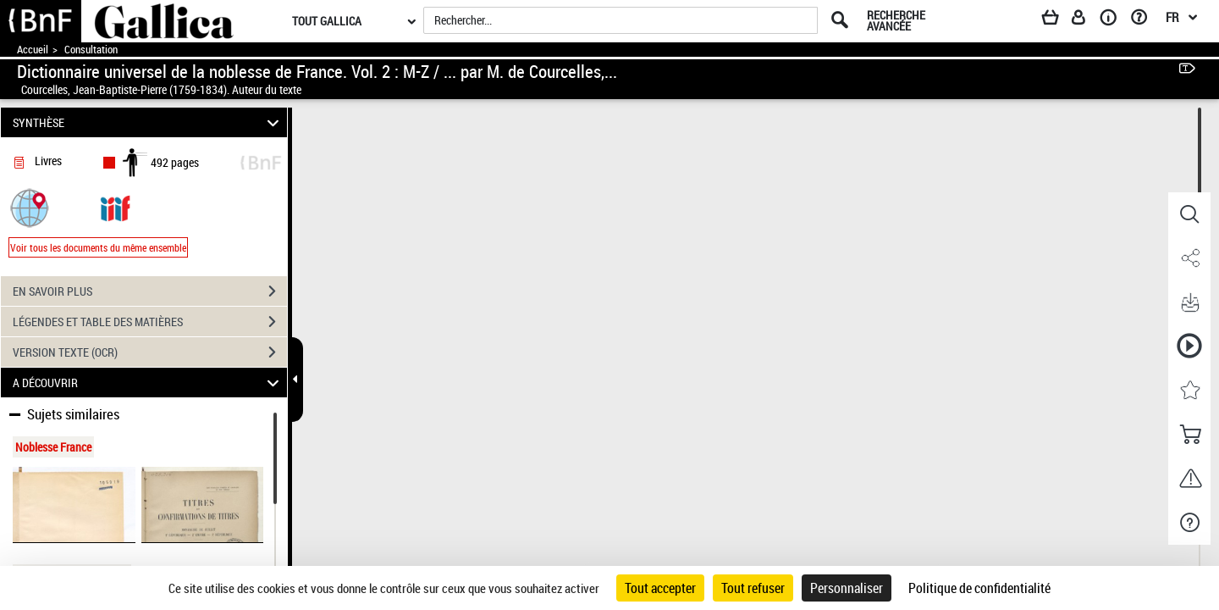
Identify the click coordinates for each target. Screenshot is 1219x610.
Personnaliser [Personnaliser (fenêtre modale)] (846, 588)
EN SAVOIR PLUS (150, 291)
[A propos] (1114, 20)
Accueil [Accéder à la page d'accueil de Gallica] (32, 49)
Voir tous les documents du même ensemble (98, 247)
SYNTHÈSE (148, 122)
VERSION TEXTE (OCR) (150, 352)
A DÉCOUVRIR (148, 382)
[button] (29, 207)
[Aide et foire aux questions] (1145, 20)
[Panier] (1058, 20)
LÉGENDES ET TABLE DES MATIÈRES (150, 322)
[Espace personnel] (1086, 20)
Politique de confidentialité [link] (979, 588)
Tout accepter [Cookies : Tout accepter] (660, 588)
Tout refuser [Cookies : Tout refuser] (753, 588)
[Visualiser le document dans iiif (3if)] (115, 207)
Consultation (91, 49)
